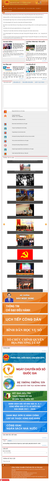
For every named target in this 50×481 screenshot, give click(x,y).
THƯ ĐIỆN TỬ (38, 8)
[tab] (7, 82)
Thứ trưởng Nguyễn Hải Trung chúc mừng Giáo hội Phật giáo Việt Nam (17, 22)
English (46, 0)
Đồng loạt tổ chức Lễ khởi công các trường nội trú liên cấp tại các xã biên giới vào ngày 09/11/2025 (36, 59)
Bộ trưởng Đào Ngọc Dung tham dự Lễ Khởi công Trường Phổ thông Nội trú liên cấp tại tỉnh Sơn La (23, 14)
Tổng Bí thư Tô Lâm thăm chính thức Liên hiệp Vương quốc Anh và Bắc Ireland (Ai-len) (20, 30)
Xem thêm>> (21, 56)
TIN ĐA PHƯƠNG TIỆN (21, 8)
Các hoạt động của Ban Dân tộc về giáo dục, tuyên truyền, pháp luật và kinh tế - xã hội (21, 443)
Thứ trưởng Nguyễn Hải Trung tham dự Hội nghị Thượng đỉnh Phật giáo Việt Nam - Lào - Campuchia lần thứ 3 (25, 34)
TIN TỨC (14, 8)
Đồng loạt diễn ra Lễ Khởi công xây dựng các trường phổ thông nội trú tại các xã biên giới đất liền (23, 17)
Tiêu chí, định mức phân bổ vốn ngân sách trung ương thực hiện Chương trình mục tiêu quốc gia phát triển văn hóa (41, 48)
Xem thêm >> (44, 350)
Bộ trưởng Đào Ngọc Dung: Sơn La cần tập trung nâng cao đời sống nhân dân (19, 19)
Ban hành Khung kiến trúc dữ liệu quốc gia (37, 77)
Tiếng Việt (43, 0)
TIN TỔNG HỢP (7, 64)
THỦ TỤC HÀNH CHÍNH (30, 8)
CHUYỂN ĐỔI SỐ (30, 64)
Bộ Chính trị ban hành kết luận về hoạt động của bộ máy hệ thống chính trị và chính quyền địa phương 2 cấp (25, 25)
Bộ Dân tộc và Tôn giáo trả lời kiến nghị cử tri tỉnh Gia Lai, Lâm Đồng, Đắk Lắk (18, 68)
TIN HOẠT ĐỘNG (7, 41)
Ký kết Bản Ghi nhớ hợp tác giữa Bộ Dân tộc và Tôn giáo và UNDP (16, 28)
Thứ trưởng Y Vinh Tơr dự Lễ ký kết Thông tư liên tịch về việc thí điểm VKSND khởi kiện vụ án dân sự (13, 55)
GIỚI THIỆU (10, 8)
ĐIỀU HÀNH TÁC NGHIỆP (7, 10)
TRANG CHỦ (5, 8)
